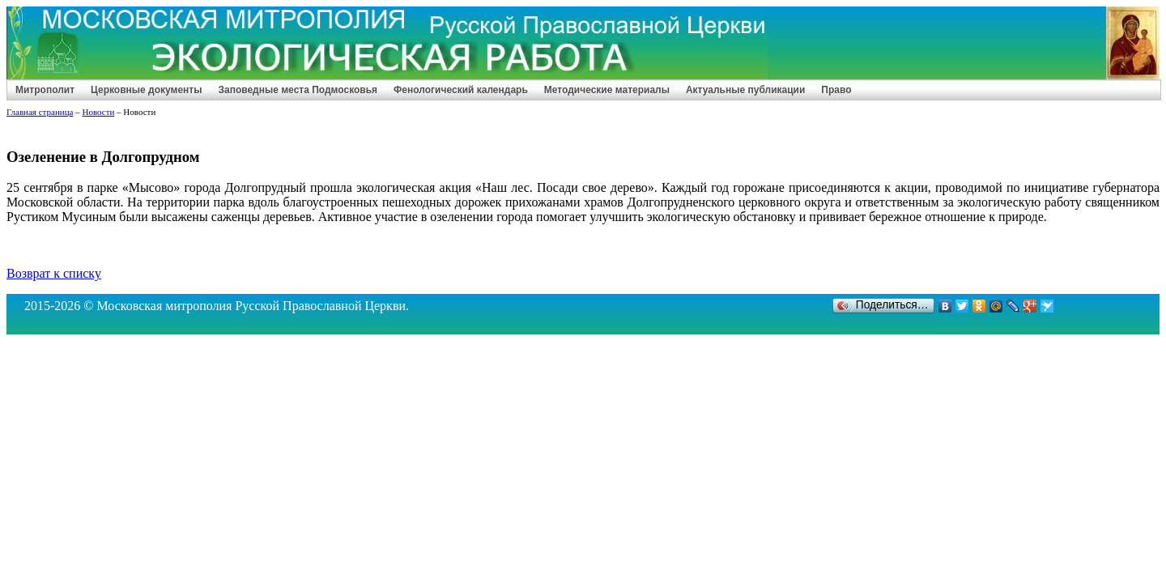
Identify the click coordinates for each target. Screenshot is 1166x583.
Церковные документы (146, 90)
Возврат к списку (53, 273)
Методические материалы (607, 90)
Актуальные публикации (745, 90)
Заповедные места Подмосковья (297, 90)
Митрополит (44, 90)
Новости (98, 112)
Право (836, 90)
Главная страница (39, 112)
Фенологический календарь (461, 90)
